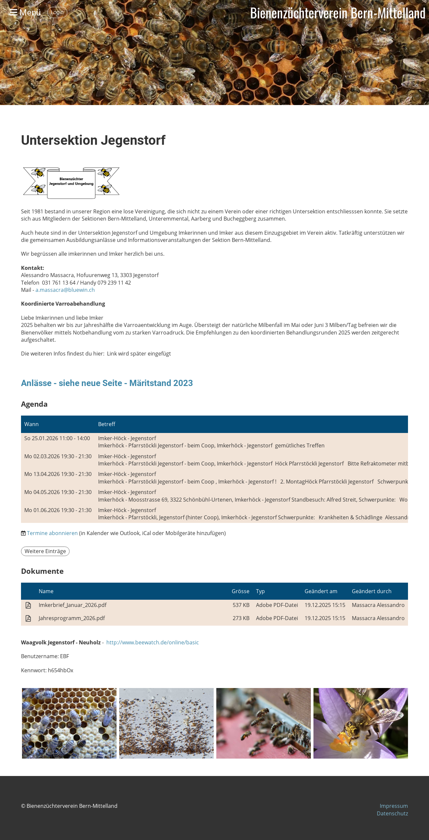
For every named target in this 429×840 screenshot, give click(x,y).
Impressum (394, 805)
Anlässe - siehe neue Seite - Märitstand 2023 (107, 383)
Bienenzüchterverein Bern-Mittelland (338, 12)
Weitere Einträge (45, 551)
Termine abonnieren (52, 533)
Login (57, 12)
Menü (25, 12)
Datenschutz (392, 813)
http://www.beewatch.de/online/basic (152, 642)
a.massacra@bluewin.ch (65, 289)
